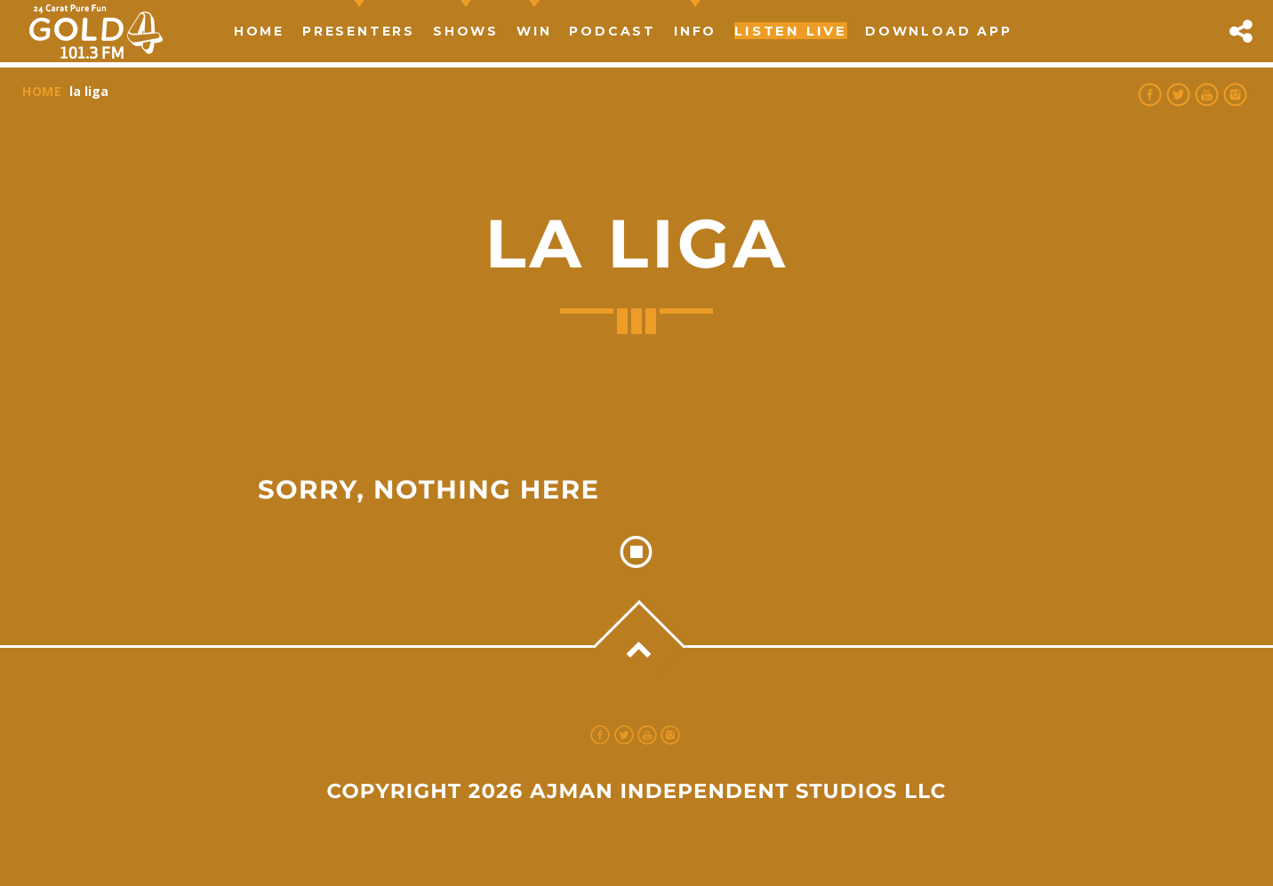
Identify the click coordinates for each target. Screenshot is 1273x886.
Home (259, 31)
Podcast (612, 31)
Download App (939, 31)
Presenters (358, 31)
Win (533, 31)
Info (695, 31)
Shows (466, 31)
